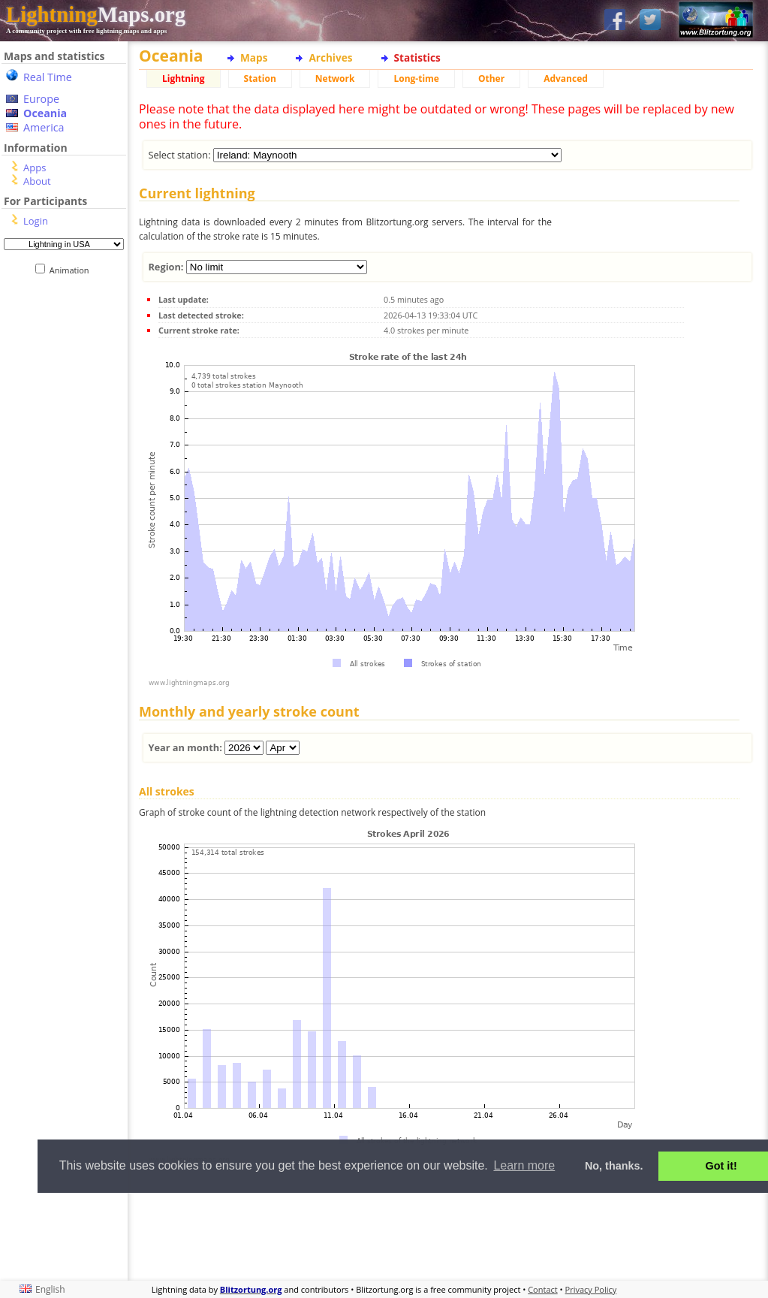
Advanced (566, 78)
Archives (330, 57)
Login (35, 221)
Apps (34, 167)
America (44, 127)
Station (260, 78)
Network (335, 78)
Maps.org (95, 14)
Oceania (45, 113)
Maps (253, 57)
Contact (543, 1289)
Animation (72, 270)
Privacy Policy (591, 1289)
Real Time (47, 77)
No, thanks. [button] (614, 1166)
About (37, 181)
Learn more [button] (524, 1165)
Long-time (415, 78)
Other (491, 78)
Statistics (417, 57)
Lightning (183, 78)
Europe (41, 99)
